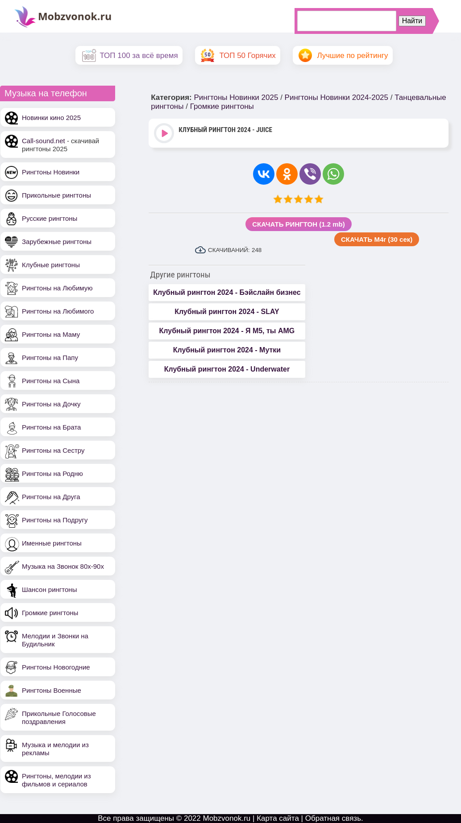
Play (165, 134)
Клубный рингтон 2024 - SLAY (226, 311)
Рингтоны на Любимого (58, 311)
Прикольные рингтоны (56, 195)
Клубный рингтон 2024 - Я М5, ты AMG (227, 331)
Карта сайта (278, 818)
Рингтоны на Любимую (57, 288)
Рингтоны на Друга (51, 496)
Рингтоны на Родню (52, 473)
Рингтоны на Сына (50, 381)
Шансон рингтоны (49, 589)
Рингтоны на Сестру (53, 450)
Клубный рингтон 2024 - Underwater (227, 369)
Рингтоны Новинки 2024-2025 (336, 97)
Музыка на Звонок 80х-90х (63, 566)
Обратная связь (333, 818)
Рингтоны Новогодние (56, 667)
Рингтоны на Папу (50, 357)
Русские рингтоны (49, 218)
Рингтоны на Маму (51, 334)
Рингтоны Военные (51, 690)
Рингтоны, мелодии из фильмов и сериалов (56, 780)
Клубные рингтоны (51, 265)
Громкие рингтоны (50, 612)
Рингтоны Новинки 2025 (236, 97)
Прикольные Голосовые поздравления (59, 717)
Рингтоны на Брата (51, 427)
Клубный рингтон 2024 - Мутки (227, 350)
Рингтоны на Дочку (51, 404)
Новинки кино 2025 (51, 117)
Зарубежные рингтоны (56, 241)
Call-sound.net (43, 141)
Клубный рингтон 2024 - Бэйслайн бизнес (226, 292)
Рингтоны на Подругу (54, 520)
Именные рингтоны (52, 543)
